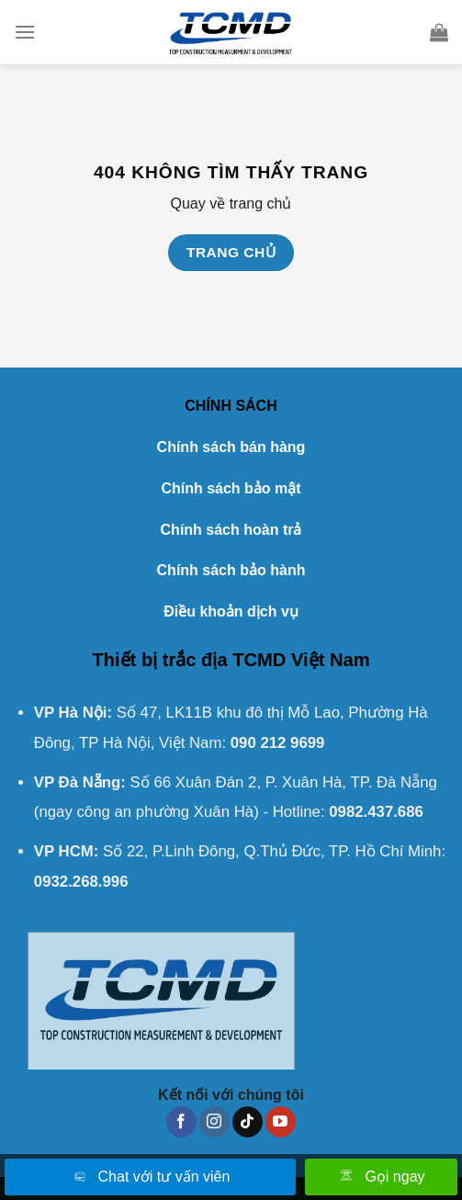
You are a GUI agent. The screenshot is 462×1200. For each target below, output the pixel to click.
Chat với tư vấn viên (151, 1178)
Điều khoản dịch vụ (231, 611)
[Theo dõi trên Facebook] (181, 1122)
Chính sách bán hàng (231, 447)
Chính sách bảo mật (230, 488)
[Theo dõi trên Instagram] (214, 1122)
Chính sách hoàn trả (231, 530)
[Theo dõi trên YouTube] (280, 1122)
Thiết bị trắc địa (159, 660)
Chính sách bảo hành (231, 570)
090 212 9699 (278, 743)
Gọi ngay (380, 1178)
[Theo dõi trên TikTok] (247, 1122)
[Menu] (25, 31)
